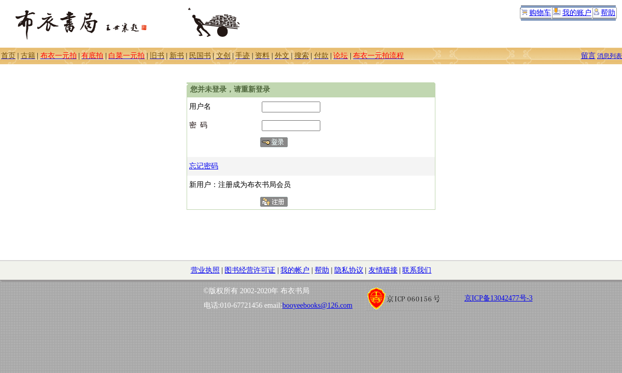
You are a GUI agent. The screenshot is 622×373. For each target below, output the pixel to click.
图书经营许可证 (249, 270)
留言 (588, 56)
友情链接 (383, 270)
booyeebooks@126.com (317, 305)
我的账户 (576, 13)
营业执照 (205, 270)
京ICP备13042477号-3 (498, 298)
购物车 (540, 13)
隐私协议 (348, 270)
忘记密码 (203, 166)
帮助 (608, 13)
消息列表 (609, 56)
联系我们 (416, 270)
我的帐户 (294, 270)
